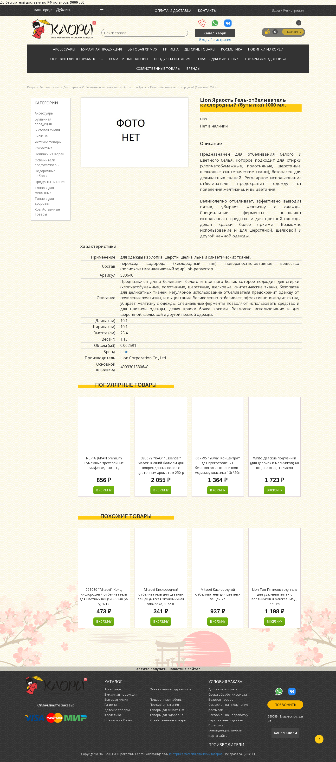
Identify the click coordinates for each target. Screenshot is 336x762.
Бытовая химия (142, 49)
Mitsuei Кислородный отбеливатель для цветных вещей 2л (217, 594)
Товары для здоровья (265, 59)
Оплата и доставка (173, 10)
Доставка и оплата (223, 689)
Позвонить (285, 704)
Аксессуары (64, 49)
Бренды (193, 68)
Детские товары (199, 49)
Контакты (207, 10)
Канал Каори (215, 33)
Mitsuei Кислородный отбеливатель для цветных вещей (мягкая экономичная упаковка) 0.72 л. (161, 596)
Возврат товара (220, 699)
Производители (226, 744)
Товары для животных (217, 59)
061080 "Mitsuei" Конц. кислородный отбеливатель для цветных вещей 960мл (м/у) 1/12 (104, 596)
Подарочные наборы (128, 59)
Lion (124, 351)
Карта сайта (217, 735)
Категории (46, 103)
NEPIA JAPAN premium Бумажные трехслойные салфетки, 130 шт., (104, 463)
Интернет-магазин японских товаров (195, 754)
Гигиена (171, 49)
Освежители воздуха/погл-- (76, 59)
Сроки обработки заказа (227, 694)
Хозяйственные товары (158, 68)
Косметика (231, 49)
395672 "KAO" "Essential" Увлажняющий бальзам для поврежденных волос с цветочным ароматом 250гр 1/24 (161, 468)
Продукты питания (172, 59)
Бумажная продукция (101, 49)
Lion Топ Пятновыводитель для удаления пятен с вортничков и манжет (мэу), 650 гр (274, 596)
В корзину (292, 32)
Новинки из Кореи (265, 49)
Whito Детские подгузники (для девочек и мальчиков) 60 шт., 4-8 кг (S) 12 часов (274, 463)
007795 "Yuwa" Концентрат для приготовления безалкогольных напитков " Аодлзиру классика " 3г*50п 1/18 (217, 468)
